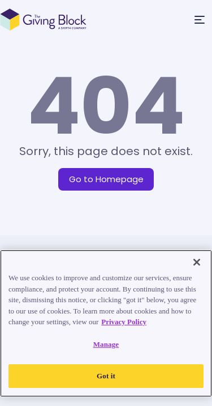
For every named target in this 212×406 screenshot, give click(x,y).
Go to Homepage (106, 179)
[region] (106, 323)
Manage (106, 344)
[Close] (196, 262)
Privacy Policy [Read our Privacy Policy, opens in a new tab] (123, 321)
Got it (106, 376)
